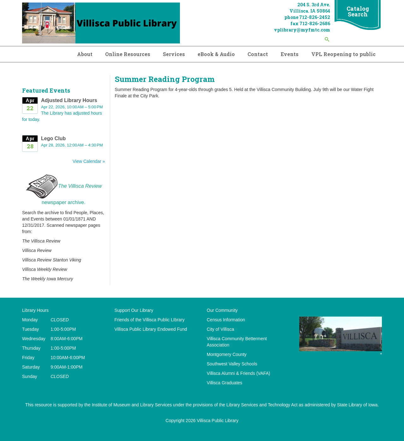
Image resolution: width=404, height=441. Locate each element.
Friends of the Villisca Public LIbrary (150, 319)
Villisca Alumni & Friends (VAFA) (238, 373)
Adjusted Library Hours (69, 100)
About (84, 54)
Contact (257, 54)
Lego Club (53, 138)
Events (290, 54)
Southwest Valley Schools (232, 363)
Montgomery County (227, 354)
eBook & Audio (216, 54)
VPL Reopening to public (343, 54)
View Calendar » (89, 161)
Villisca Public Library (217, 420)
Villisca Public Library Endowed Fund (151, 329)
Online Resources (127, 54)
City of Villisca (220, 329)
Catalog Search (358, 11)
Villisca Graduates (224, 382)
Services (174, 54)
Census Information (226, 319)
